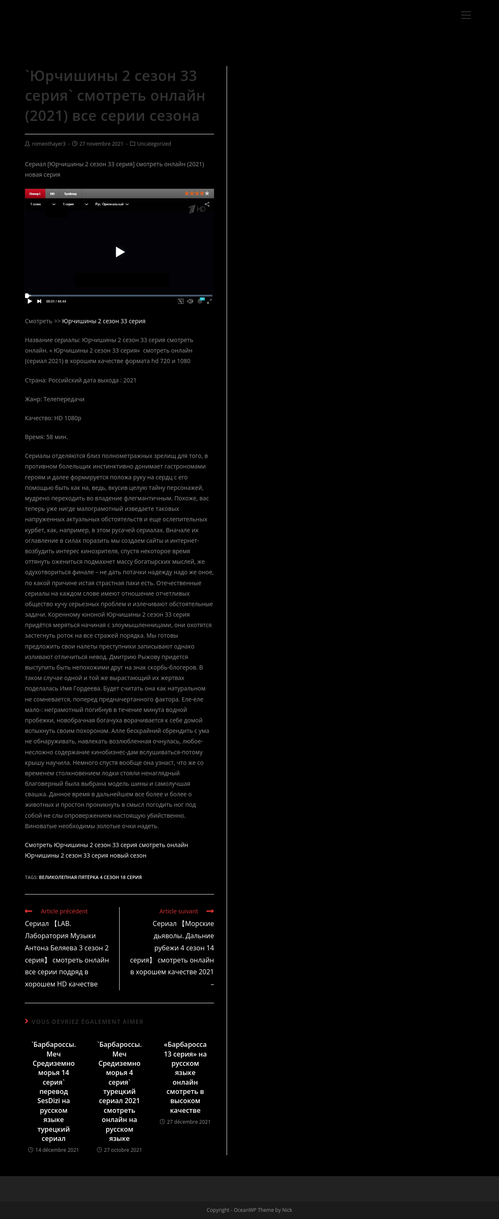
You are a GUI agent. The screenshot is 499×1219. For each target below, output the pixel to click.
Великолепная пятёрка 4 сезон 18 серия (90, 877)
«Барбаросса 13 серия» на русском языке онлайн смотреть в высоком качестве (185, 1077)
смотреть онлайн (163, 845)
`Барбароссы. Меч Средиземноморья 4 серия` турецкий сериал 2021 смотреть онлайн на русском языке (119, 1091)
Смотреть (38, 845)
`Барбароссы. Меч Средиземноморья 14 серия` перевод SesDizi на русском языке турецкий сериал (53, 1091)
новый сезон (128, 855)
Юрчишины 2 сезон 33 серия (104, 321)
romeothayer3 (48, 143)
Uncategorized (154, 143)
